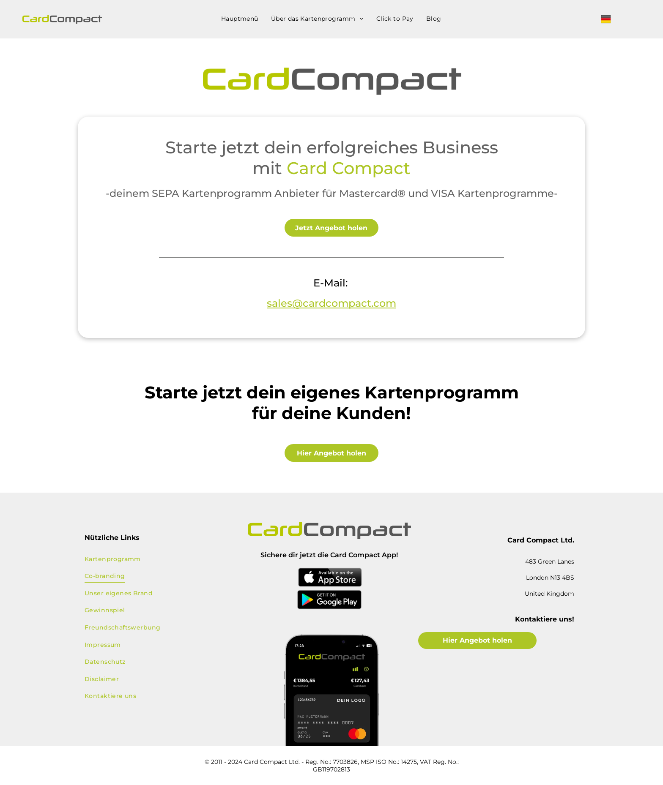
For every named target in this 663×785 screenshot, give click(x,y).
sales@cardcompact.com (331, 303)
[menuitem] (240, 18)
